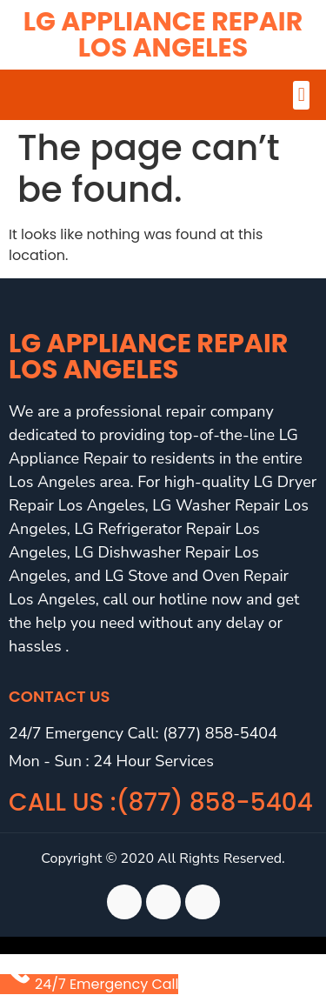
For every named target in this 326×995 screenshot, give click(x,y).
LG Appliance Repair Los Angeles (163, 34)
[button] (301, 95)
